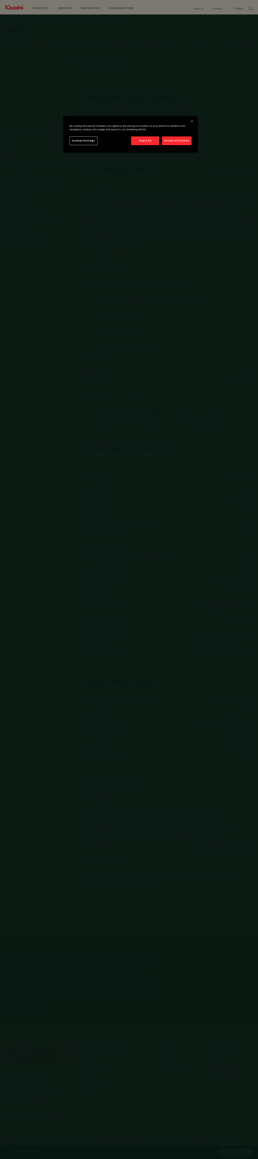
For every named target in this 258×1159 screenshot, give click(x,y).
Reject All (145, 140)
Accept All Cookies (176, 140)
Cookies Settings (83, 140)
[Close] (192, 120)
